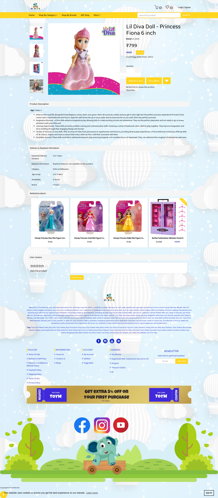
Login (180, 7)
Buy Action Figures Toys (103, 330)
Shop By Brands (69, 15)
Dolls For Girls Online (69, 330)
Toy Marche (14, 487)
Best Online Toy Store (109, 327)
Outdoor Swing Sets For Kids (149, 327)
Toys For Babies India (39, 327)
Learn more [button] (92, 493)
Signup (188, 7)
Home (31, 15)
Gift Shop (85, 15)
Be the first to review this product (140, 87)
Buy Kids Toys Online (158, 330)
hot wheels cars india (127, 332)
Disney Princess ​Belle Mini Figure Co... (128, 238)
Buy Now (154, 81)
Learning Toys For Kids (123, 330)
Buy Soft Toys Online (57, 327)
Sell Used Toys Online (141, 330)
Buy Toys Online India (91, 327)
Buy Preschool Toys (74, 327)
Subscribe (181, 361)
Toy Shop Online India (110, 332)
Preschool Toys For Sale (128, 327)
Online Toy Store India (176, 330)
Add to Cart (136, 81)
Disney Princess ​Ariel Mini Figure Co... (89, 238)
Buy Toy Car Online (86, 330)
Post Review (77, 277)
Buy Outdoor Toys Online (172, 327)
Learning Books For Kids (50, 330)
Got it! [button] (209, 493)
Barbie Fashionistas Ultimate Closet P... (168, 238)
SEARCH (186, 15)
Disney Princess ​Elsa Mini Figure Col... (50, 238)
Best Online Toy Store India (90, 332)
